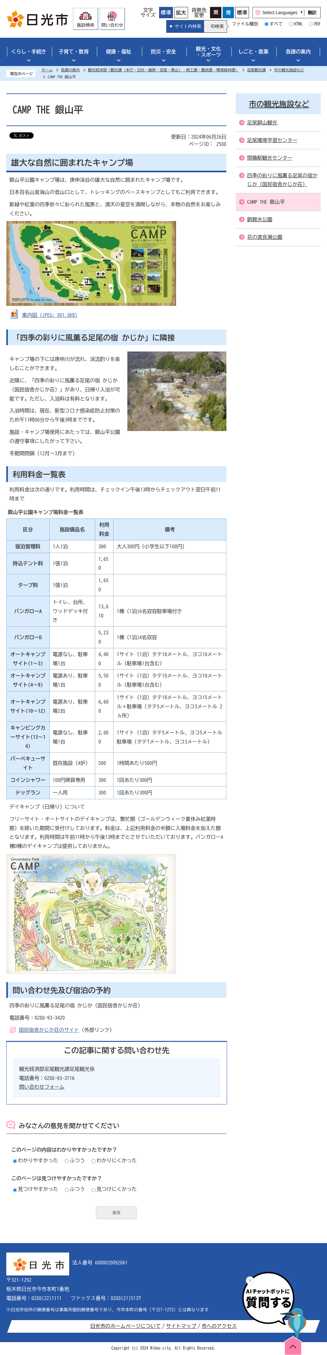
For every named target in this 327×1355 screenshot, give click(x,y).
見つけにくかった (114, 1189)
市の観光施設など (289, 70)
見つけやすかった (35, 1189)
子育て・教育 (73, 51)
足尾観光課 (256, 70)
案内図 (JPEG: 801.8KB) (49, 315)
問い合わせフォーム (41, 1086)
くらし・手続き (28, 51)
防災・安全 (163, 51)
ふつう (75, 1160)
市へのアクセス (219, 1326)
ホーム (47, 70)
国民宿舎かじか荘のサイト (49, 1029)
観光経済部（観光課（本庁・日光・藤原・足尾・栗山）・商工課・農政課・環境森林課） (163, 70)
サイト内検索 (188, 26)
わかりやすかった (35, 1160)
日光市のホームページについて (125, 1326)
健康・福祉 (118, 51)
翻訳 (312, 12)
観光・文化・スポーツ (208, 51)
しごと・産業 (253, 51)
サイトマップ (181, 1326)
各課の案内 (298, 51)
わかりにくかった (114, 1160)
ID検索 (217, 26)
